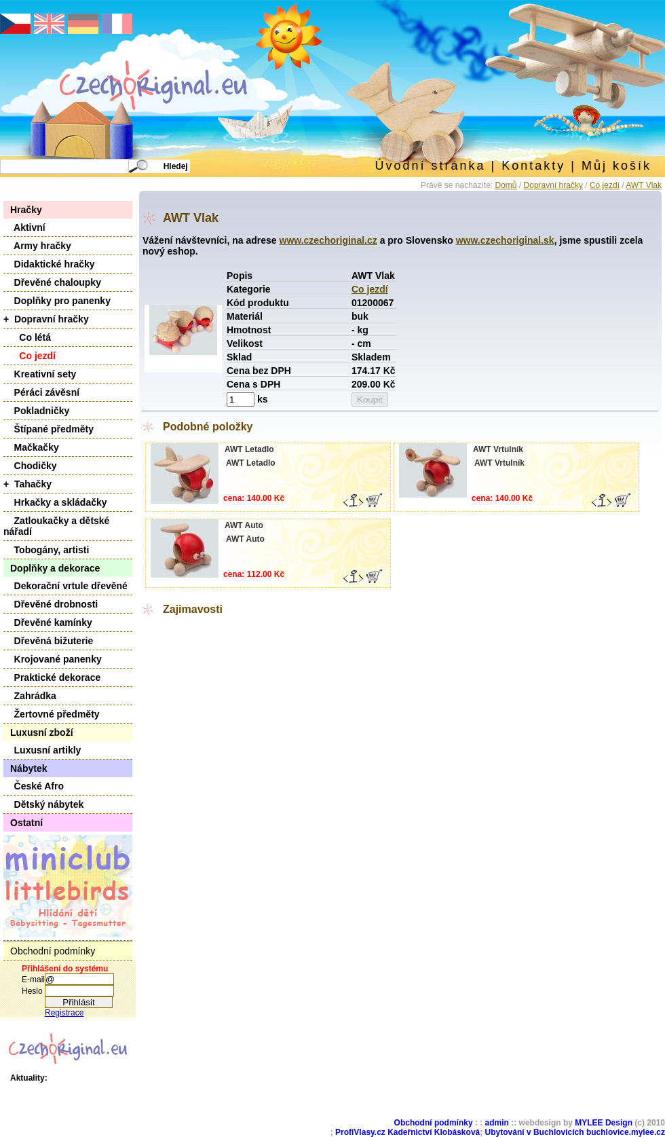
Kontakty (533, 165)
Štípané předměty (48, 429)
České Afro (33, 786)
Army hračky (37, 245)
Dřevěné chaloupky (52, 282)
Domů (506, 185)
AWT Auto (244, 525)
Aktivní (24, 227)
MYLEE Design (603, 1122)
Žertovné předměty (51, 714)
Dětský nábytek (43, 804)
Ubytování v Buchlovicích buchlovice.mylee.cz (575, 1132)
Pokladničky (36, 410)
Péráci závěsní (41, 392)
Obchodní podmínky (52, 951)
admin (497, 1122)
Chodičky (30, 465)
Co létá (27, 337)
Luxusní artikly (42, 750)
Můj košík (616, 165)
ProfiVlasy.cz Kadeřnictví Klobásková (407, 1132)
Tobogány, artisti (46, 549)
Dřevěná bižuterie (48, 640)
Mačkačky (31, 447)
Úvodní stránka (430, 165)
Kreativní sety (39, 374)
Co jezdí (605, 185)
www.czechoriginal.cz (328, 240)
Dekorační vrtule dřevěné (65, 585)
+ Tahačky (27, 484)
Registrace (64, 1013)
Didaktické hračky (49, 264)
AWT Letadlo (249, 449)
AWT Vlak (644, 185)
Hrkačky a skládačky (55, 502)
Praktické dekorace (51, 677)
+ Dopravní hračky (46, 319)
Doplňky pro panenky (57, 300)
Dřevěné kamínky (47, 622)
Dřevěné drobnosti (50, 604)
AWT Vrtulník (498, 449)
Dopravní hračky (553, 185)
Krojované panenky (52, 659)
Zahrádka (29, 695)
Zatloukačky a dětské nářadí (56, 526)
